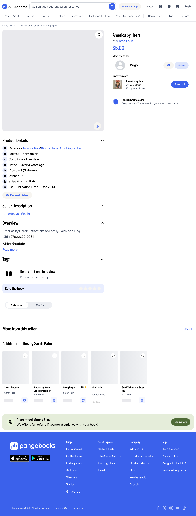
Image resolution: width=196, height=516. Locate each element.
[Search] (112, 6)
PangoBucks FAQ (174, 463)
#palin (25, 213)
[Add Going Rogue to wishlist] (83, 355)
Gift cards (73, 491)
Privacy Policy (80, 508)
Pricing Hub (106, 463)
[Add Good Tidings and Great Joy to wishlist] (142, 355)
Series (70, 484)
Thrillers (60, 15)
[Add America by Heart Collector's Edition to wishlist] (54, 355)
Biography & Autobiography (44, 25)
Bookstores (155, 15)
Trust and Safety (141, 456)
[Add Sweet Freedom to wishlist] (25, 355)
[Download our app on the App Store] (19, 458)
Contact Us (170, 456)
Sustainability (139, 463)
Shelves (71, 477)
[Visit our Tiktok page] (184, 508)
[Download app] (130, 6)
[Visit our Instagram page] (171, 508)
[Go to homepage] (14, 6)
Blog (170, 15)
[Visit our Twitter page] (164, 508)
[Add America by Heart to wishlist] (99, 35)
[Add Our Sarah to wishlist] (113, 355)
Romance (77, 15)
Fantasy (31, 15)
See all (188, 329)
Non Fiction (22, 25)
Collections (74, 456)
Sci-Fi (45, 15)
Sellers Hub (106, 449)
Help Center (170, 449)
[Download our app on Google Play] (40, 458)
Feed (101, 470)
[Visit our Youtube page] (178, 508)
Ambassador (139, 477)
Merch (134, 484)
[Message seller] (168, 65)
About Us (136, 449)
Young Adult (12, 15)
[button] (53, 140)
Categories (7, 25)
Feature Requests (174, 470)
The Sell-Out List (110, 456)
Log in (188, 6)
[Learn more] (180, 421)
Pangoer (134, 65)
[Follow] (182, 65)
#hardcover (11, 213)
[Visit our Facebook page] (158, 508)
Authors (72, 470)
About (150, 6)
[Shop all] (180, 84)
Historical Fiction (99, 15)
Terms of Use (61, 508)
